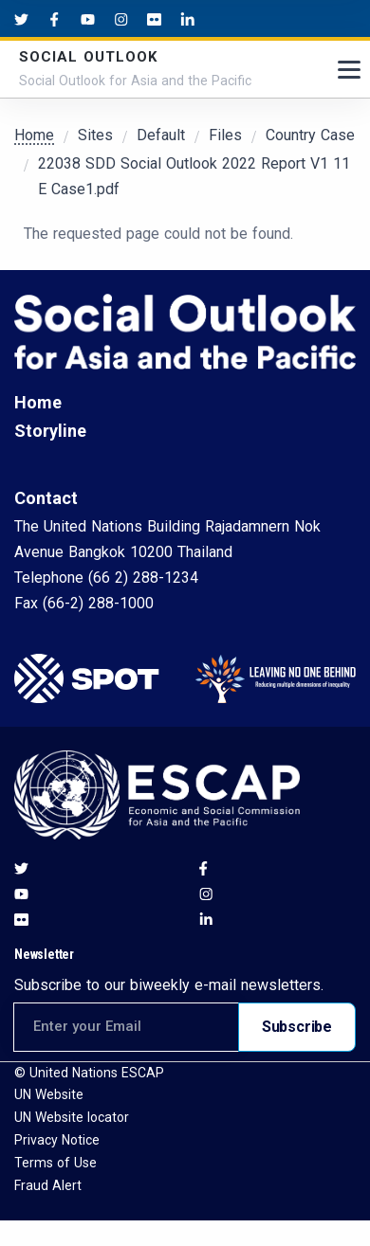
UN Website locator (71, 1117)
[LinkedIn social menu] (187, 18)
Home (34, 135)
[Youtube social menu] (88, 18)
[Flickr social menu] (154, 18)
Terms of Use (55, 1162)
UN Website (48, 1094)
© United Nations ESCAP (89, 1072)
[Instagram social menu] (121, 18)
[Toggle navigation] (349, 70)
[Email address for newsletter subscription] (126, 1027)
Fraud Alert (48, 1185)
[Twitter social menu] (21, 18)
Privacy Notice (57, 1139)
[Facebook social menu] (54, 18)
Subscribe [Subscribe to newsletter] (297, 1027)
